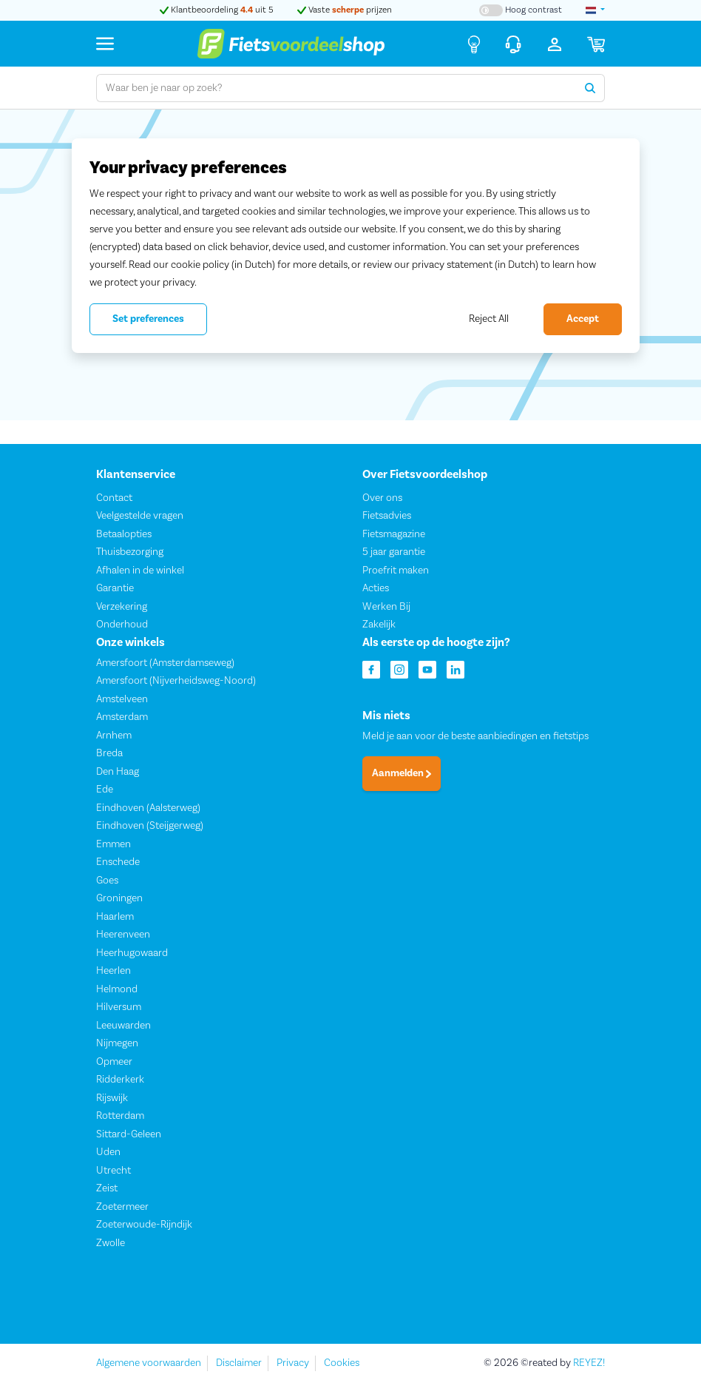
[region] (356, 245)
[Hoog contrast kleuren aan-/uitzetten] (520, 10)
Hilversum (118, 1007)
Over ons (382, 497)
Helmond (117, 989)
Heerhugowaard (132, 953)
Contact (114, 497)
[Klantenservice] (513, 43)
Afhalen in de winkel (140, 569)
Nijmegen (117, 1043)
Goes (107, 880)
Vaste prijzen (344, 10)
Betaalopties (124, 533)
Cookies (341, 1363)
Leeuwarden (123, 1025)
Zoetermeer (122, 1207)
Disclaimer (239, 1363)
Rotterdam (120, 1116)
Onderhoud (122, 624)
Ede (104, 789)
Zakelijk (379, 624)
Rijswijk (112, 1098)
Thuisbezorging (129, 552)
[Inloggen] (554, 43)
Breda (109, 753)
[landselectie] (595, 10)
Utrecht (113, 1170)
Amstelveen (122, 699)
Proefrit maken (395, 569)
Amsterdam (122, 717)
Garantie (115, 588)
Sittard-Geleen (128, 1134)
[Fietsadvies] (474, 43)
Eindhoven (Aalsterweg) (148, 808)
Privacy (293, 1363)
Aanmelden (401, 773)
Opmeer (114, 1062)
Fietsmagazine (393, 533)
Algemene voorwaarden (148, 1363)
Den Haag (117, 771)
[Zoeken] (590, 88)
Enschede (118, 862)
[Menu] (105, 43)
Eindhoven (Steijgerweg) (149, 825)
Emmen (113, 844)
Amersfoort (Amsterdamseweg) (165, 663)
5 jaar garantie (393, 552)
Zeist (107, 1188)
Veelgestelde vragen (139, 515)
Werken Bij (386, 606)
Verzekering (121, 606)
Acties (375, 588)
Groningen (119, 898)
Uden (108, 1152)
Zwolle (110, 1243)
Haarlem (115, 916)
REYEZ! (589, 1363)
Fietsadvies (386, 515)
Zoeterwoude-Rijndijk (144, 1224)
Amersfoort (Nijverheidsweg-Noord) (176, 680)
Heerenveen (123, 934)
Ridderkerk (120, 1079)
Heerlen (113, 970)
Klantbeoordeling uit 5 (217, 10)
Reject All (489, 319)
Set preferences (148, 319)
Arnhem (114, 735)
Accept (582, 319)
